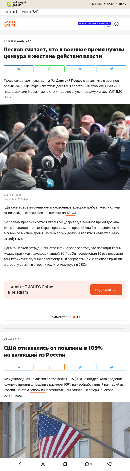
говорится (38, 390)
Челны (8, 11)
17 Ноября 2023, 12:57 (17, 40)
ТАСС (70, 213)
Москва (27, 11)
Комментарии (65, 317)
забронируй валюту (19, 3)
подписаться (106, 289)
